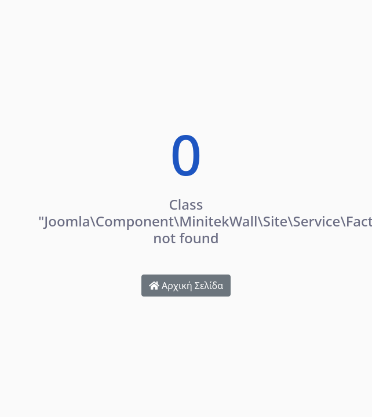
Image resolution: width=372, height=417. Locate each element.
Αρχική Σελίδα (186, 285)
